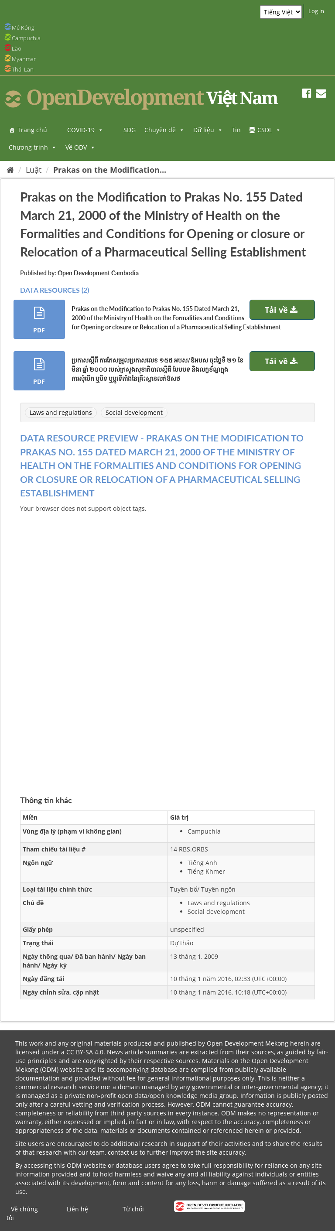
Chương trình (33, 147)
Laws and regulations (61, 412)
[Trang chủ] (10, 169)
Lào (16, 48)
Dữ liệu (208, 130)
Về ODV (80, 147)
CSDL (269, 130)
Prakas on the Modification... (109, 169)
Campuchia (26, 38)
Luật (33, 169)
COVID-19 (85, 130)
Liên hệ (77, 1209)
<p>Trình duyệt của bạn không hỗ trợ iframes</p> (167, 643)
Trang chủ (32, 130)
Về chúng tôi (22, 1213)
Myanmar (24, 59)
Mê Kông (23, 27)
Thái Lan (23, 69)
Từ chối (133, 1209)
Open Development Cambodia (98, 273)
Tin (236, 130)
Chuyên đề (164, 130)
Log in (316, 11)
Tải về (282, 309)
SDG (129, 130)
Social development (134, 412)
